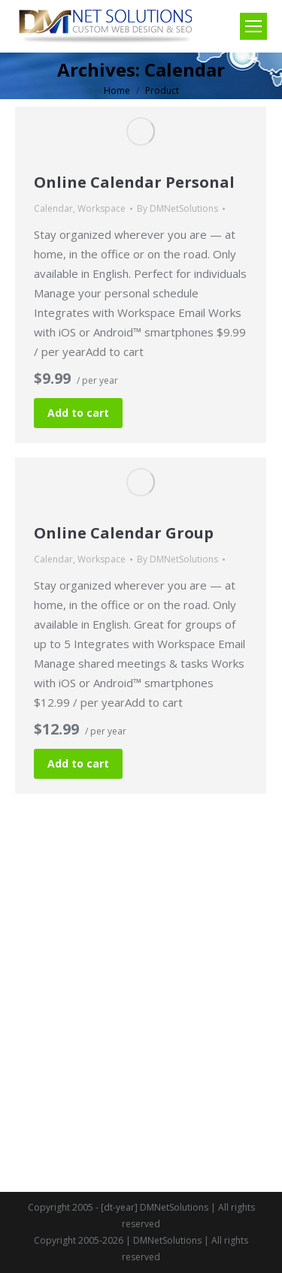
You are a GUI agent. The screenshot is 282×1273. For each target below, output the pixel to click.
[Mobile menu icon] (253, 26)
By (177, 208)
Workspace (101, 208)
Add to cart (78, 413)
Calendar (53, 208)
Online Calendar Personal (134, 182)
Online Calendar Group (124, 533)
